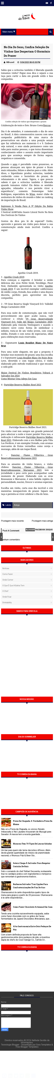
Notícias (5, 569)
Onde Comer (7, 581)
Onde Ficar (6, 598)
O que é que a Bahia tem (13, 586)
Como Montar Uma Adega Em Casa (19, 379)
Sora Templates (43, 1048)
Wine (32, 195)
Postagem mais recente (12, 521)
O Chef (5, 592)
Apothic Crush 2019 (14, 277)
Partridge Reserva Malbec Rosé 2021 (22, 385)
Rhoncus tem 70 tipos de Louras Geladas (32, 844)
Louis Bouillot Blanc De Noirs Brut (34, 358)
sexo (15, 165)
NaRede (36, 1044)
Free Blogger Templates (27, 1050)
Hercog (47, 126)
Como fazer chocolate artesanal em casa (32, 907)
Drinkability (7, 603)
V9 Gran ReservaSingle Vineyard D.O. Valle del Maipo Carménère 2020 (27, 321)
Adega (17, 506)
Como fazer (7, 575)
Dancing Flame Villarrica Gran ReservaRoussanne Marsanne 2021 (27, 458)
